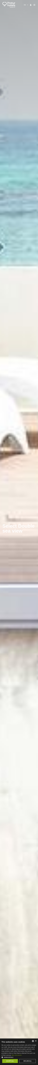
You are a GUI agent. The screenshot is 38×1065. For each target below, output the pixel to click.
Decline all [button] (28, 1061)
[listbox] (33, 1041)
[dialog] (19, 1052)
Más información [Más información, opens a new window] (17, 1055)
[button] (19, 1057)
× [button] (35, 1041)
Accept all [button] (10, 1061)
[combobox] (26, 5)
